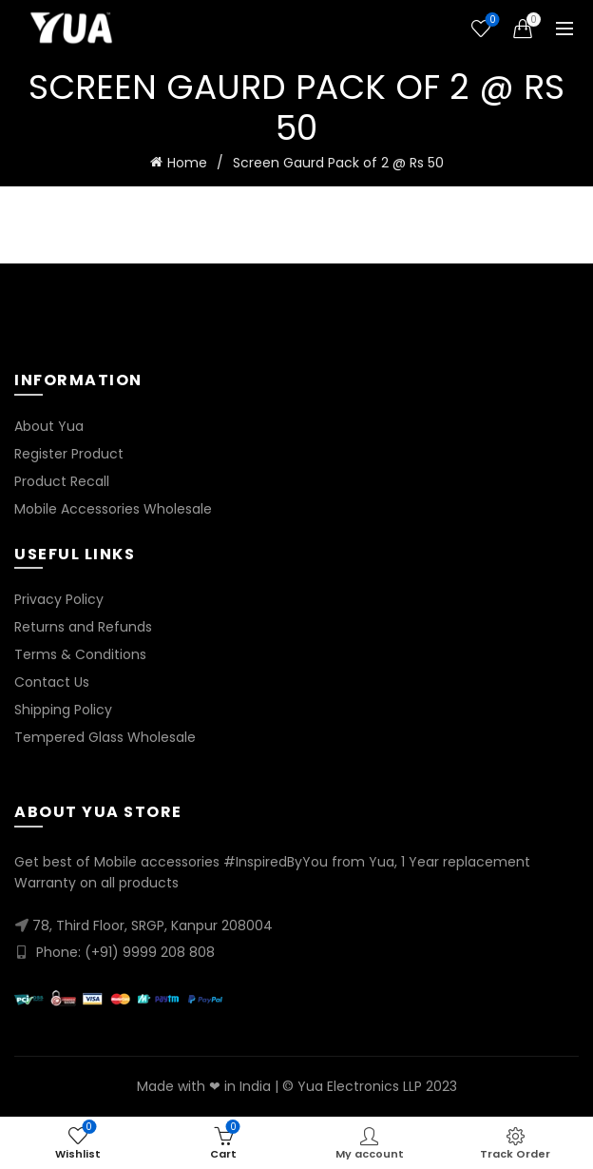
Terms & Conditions (80, 654)
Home (187, 162)
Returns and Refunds (83, 626)
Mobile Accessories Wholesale (113, 508)
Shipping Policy (63, 709)
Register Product (69, 453)
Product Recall (61, 481)
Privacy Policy (59, 599)
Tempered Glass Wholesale (105, 737)
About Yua (49, 426)
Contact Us (51, 682)
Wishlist (491, 20)
